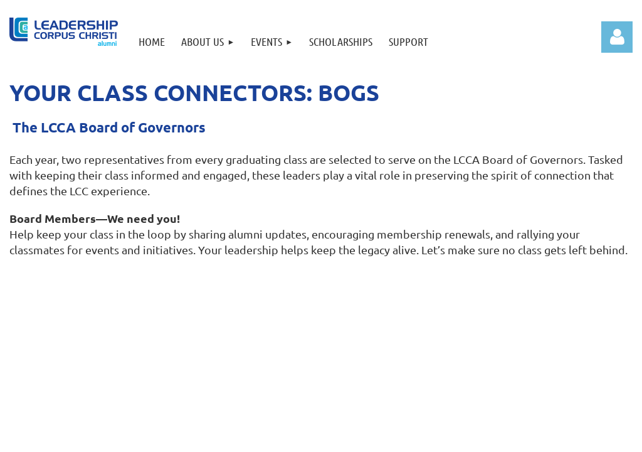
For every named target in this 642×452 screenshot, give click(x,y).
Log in (617, 37)
